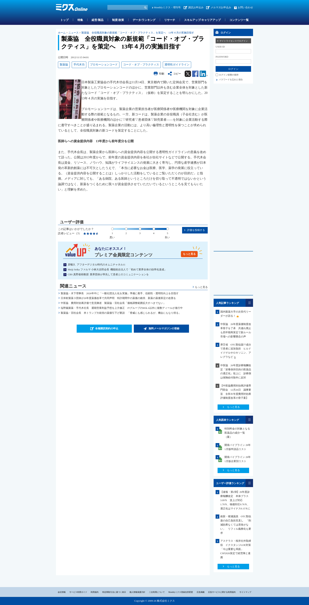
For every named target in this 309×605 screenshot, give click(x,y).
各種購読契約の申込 (106, 328)
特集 (80, 20)
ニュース (73, 32)
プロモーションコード (104, 64)
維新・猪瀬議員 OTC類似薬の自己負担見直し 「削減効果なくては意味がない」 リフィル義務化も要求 (235, 524)
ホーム (62, 32)
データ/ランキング (144, 20)
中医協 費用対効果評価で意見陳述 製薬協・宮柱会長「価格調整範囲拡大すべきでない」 (113, 303)
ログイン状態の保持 (228, 75)
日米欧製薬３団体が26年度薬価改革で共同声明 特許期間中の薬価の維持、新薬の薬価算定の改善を (118, 298)
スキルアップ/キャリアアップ (202, 20)
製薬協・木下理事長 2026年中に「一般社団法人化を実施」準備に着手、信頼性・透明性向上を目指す (120, 293)
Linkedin (204, 74)
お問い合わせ (245, 7)
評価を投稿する (196, 230)
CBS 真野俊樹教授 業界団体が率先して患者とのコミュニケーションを (108, 274)
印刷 (161, 73)
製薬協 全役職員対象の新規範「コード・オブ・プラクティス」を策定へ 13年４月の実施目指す (137, 32)
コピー (177, 73)
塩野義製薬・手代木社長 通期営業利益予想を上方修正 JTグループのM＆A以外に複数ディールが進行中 (122, 307)
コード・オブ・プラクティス (141, 64)
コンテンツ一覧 (239, 20)
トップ (64, 20)
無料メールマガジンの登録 (164, 328)
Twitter (188, 74)
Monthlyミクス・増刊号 (167, 7)
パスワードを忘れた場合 (231, 79)
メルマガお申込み (221, 7)
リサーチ (169, 20)
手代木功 (79, 64)
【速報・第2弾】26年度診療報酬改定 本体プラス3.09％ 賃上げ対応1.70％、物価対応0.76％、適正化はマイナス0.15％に (235, 500)
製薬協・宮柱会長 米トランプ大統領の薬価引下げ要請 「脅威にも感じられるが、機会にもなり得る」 (121, 312)
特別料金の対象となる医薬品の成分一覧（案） (237, 432)
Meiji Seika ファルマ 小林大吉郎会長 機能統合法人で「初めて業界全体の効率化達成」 (117, 269)
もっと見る (189, 253)
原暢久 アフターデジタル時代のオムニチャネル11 (96, 264)
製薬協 (64, 64)
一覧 (249, 303)
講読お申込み (196, 7)
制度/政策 (118, 20)
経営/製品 (97, 20)
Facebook (195, 74)
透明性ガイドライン (177, 64)
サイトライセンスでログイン (234, 41)
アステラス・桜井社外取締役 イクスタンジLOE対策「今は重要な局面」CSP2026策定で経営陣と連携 (235, 549)
